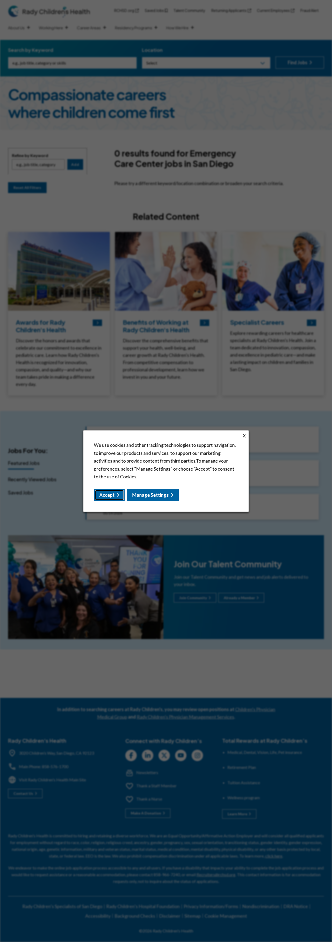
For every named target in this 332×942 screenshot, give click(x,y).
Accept (107, 495)
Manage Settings (150, 495)
